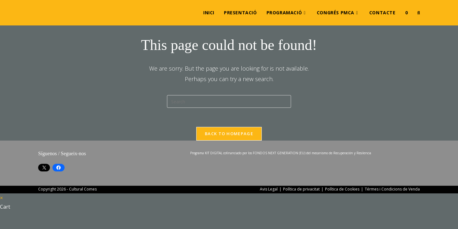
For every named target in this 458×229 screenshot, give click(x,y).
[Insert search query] (229, 101)
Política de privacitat (301, 189)
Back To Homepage (229, 133)
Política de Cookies (342, 189)
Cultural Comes (83, 189)
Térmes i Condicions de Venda (392, 189)
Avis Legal (269, 189)
